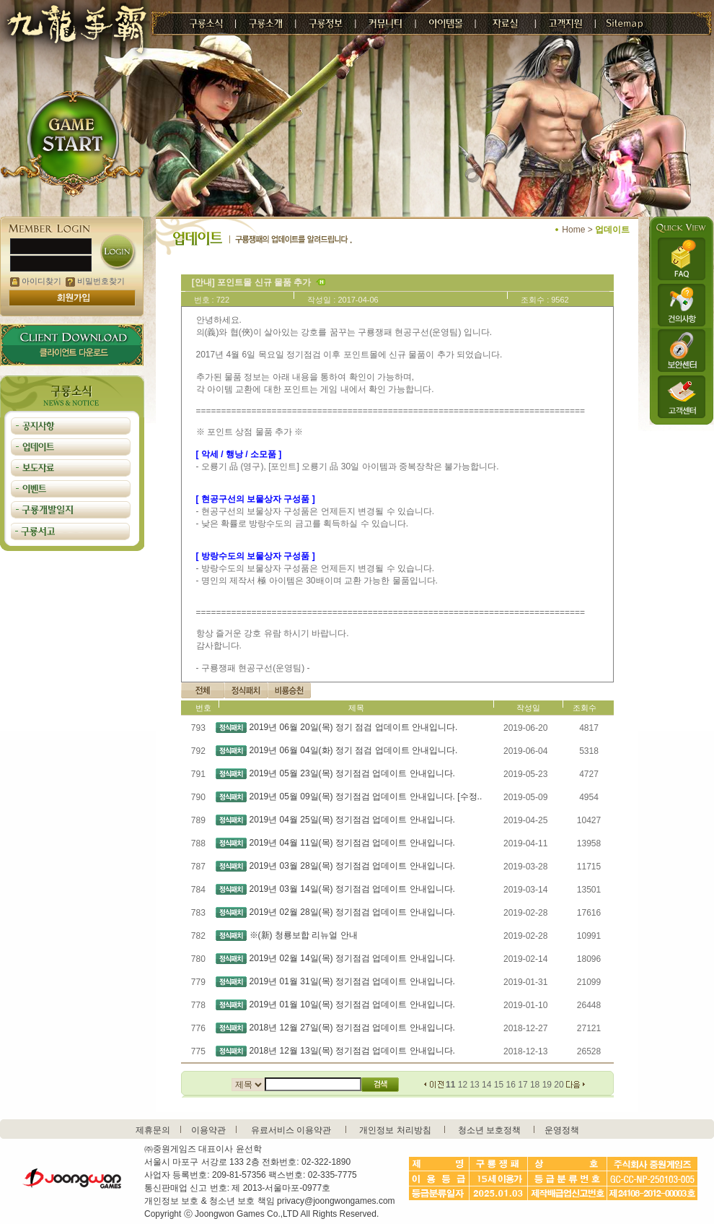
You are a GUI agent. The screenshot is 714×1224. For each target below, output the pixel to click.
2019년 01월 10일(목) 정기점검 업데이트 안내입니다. (352, 1004)
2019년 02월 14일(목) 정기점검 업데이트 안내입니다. (352, 958)
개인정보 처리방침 (395, 1130)
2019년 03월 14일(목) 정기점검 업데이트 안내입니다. (352, 889)
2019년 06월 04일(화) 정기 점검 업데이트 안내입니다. (354, 750)
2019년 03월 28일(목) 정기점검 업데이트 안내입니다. (352, 866)
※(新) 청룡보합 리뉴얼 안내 (304, 935)
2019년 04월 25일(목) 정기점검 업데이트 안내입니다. (352, 820)
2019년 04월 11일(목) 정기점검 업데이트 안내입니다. (352, 843)
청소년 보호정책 (489, 1130)
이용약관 (208, 1130)
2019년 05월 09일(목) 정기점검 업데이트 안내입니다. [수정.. (366, 796)
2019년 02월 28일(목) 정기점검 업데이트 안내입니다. (352, 912)
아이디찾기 (35, 281)
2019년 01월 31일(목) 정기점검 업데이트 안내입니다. (352, 981)
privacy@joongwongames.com (336, 1201)
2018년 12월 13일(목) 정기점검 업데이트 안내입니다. (352, 1051)
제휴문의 (153, 1130)
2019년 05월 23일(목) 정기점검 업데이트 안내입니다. (352, 773)
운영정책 (562, 1130)
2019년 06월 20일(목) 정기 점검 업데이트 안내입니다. (354, 727)
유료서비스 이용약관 (291, 1130)
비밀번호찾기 (95, 281)
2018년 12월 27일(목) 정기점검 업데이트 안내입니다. (352, 1028)
